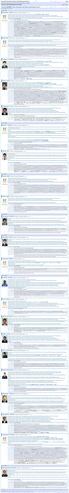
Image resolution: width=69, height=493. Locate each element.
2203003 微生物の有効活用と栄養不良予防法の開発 (40, 139)
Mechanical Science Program (54, 111)
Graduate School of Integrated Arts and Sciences (23, 64)
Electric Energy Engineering (62, 242)
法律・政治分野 (49, 61)
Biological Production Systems (48, 181)
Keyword (26, 7)
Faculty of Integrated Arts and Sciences (21, 15)
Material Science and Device (57, 354)
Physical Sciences (57, 39)
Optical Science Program (53, 284)
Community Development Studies (43, 64)
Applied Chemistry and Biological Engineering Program (58, 221)
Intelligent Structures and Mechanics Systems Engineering (43, 112)
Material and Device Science (62, 358)
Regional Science (34, 64)
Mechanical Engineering (57, 112)
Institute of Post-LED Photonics (20, 383)
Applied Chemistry (52, 218)
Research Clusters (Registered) (27, 83)
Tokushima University (5, 3)
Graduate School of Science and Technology (22, 281)
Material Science (58, 371)
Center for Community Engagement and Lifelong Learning (24, 66)
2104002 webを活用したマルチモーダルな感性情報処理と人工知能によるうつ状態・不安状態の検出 (47, 438)
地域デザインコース (49, 65)
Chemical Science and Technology (52, 222)
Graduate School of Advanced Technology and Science (24, 112)
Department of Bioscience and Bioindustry (35, 181)
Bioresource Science (39, 180)
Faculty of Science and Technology (21, 109)
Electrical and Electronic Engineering (51, 133)
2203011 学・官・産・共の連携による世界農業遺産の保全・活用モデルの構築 (44, 83)
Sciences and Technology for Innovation (42, 16)
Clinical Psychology (39, 17)
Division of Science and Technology (42, 39)
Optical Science (46, 306)
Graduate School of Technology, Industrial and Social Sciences (25, 14)
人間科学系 (43, 14)
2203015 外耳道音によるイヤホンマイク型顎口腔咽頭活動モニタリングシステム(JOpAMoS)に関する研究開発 (49, 131)
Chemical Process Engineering (60, 318)
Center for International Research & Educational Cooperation (54, 283)
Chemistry (48, 417)
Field (23, 7)
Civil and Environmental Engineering (54, 395)
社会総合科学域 (38, 14)
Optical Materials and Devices (51, 280)
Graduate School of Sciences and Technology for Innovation (19, 3)
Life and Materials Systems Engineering (40, 222)
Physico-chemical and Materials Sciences (54, 220)
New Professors (9, 7)
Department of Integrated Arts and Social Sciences (37, 15)
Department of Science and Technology (33, 109)
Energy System (50, 109)
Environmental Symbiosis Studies (43, 420)
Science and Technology (39, 110)
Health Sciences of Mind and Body (51, 15)
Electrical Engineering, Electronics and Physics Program (58, 137)
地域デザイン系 (44, 61)
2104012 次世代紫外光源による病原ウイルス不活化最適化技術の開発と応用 (44, 132)
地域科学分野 (49, 82)
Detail (29, 12)
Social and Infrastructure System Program (56, 16)
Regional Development (39, 63)
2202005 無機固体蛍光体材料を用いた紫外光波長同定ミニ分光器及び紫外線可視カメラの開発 (42, 384)
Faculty (14, 7)
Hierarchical (3, 7)
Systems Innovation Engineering (39, 133)
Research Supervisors (32, 7)
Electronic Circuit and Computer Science (59, 471)
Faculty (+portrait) (18, 7)
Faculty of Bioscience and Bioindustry (21, 181)
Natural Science (51, 39)
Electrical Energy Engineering (58, 241)
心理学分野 (47, 14)
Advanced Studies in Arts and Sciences (44, 421)
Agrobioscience (45, 180)
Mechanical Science (44, 109)
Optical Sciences (43, 280)
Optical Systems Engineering (49, 282)
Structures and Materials (57, 397)
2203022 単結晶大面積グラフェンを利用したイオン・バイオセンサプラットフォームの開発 (46, 262)
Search (38, 7)
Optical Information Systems (51, 305)
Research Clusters (18, 83)
